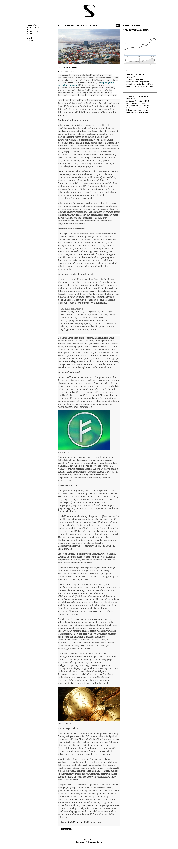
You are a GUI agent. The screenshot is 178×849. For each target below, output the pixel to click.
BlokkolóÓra (32, 32)
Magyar (30, 40)
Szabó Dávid (32, 25)
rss (117, 25)
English (29, 38)
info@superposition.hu (93, 842)
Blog (29, 29)
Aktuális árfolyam (131, 30)
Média (29, 34)
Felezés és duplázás (135, 75)
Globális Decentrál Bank (137, 96)
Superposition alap (35, 27)
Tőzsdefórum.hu (74, 822)
